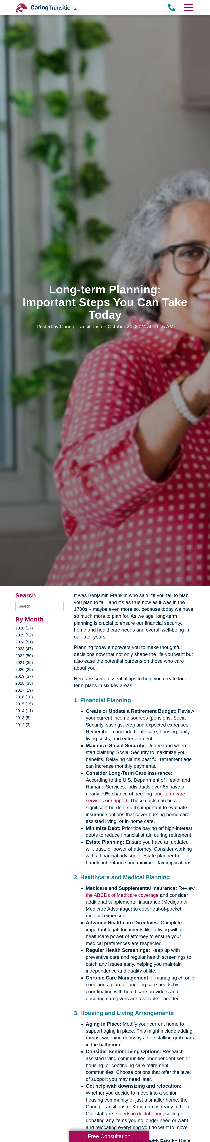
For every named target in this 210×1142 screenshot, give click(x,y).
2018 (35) (24, 683)
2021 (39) (24, 662)
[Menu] (188, 7)
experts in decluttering (138, 1113)
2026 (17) (24, 628)
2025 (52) (24, 635)
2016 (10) (24, 697)
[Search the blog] (39, 606)
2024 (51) (24, 642)
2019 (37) (24, 676)
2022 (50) (24, 655)
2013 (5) (23, 717)
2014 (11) (24, 710)
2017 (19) (24, 690)
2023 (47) (24, 649)
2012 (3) (23, 724)
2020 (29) (24, 669)
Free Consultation (109, 1136)
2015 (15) (24, 704)
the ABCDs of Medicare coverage (122, 895)
